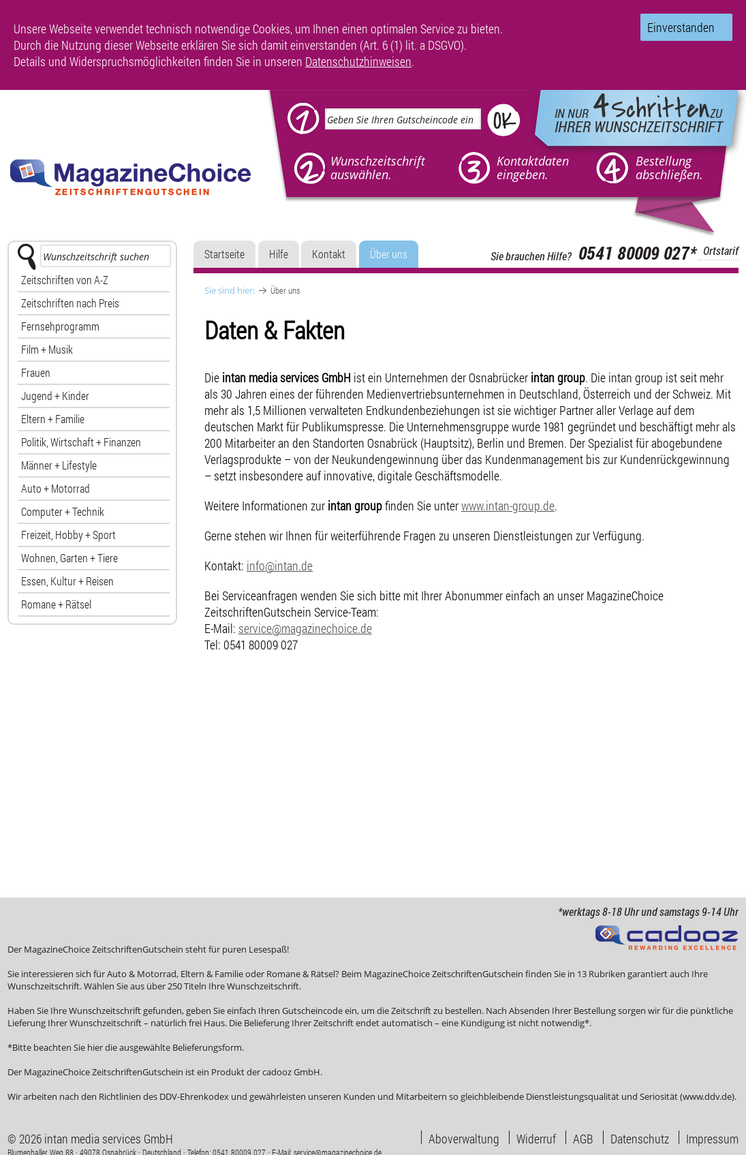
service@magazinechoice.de (305, 628)
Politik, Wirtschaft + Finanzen (81, 442)
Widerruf (536, 1137)
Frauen (35, 372)
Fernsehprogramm (60, 326)
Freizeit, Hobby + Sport (68, 534)
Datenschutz (639, 1137)
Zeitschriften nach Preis (70, 303)
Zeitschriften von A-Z (64, 280)
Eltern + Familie (52, 419)
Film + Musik (47, 349)
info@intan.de (280, 565)
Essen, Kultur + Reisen (67, 581)
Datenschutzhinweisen (358, 61)
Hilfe (278, 254)
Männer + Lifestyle (59, 465)
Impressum (712, 1137)
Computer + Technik (62, 511)
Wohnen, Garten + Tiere (69, 558)
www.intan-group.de (508, 505)
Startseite (224, 254)
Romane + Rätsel (56, 604)
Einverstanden (681, 27)
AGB (583, 1137)
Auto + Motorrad (55, 488)
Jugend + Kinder (55, 395)
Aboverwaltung (464, 1137)
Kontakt (328, 254)
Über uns (388, 254)
